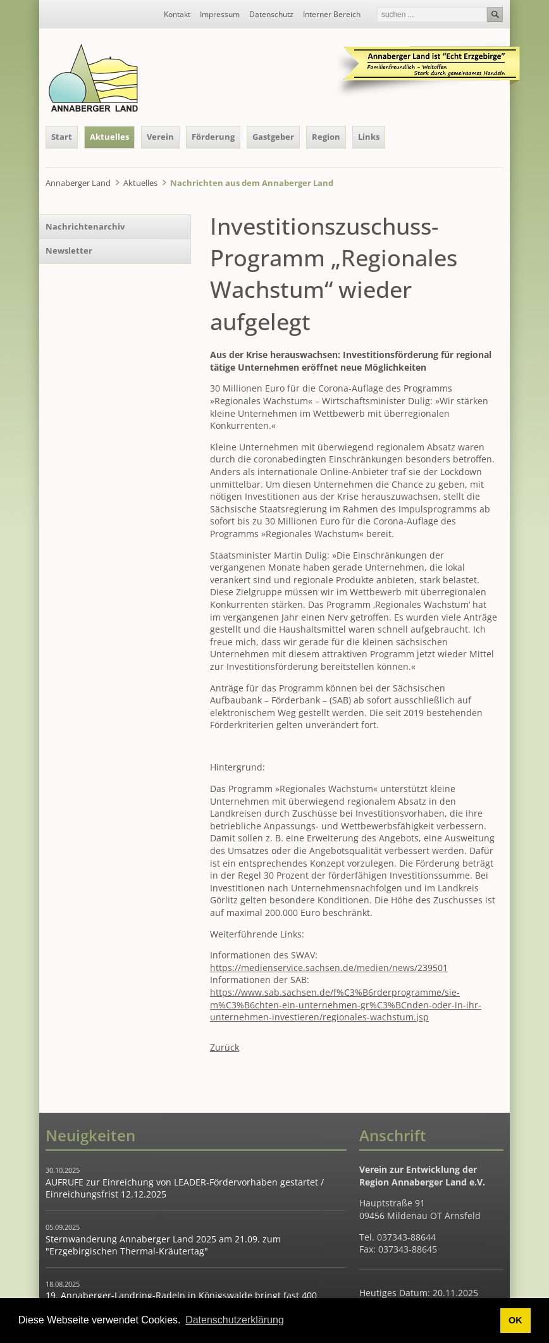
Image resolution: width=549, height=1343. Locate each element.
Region (326, 136)
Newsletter (69, 250)
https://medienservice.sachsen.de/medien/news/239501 (329, 968)
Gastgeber (273, 136)
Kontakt (177, 14)
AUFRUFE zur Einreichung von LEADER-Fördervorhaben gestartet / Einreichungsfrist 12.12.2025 (185, 1188)
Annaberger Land (78, 183)
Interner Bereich (332, 14)
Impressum (220, 14)
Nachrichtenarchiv (85, 226)
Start (61, 136)
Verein (160, 136)
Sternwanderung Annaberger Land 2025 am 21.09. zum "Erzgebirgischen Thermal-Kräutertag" (163, 1245)
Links (368, 136)
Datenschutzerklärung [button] (234, 1320)
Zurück (224, 1047)
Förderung (213, 136)
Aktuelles (109, 136)
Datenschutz (271, 14)
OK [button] (515, 1320)
